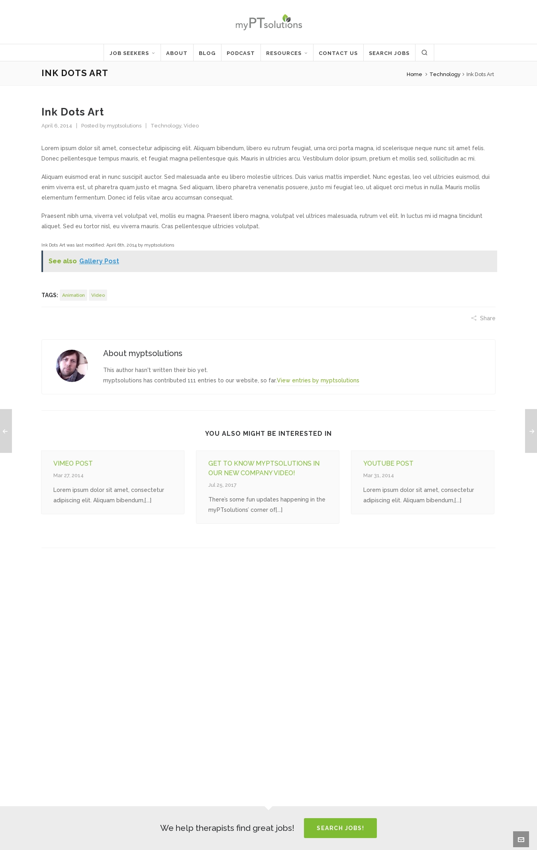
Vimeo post (73, 463)
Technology (445, 74)
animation (73, 295)
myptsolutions (124, 126)
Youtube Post (388, 463)
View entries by (318, 380)
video (98, 295)
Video (191, 126)
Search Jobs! (340, 828)
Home (414, 74)
